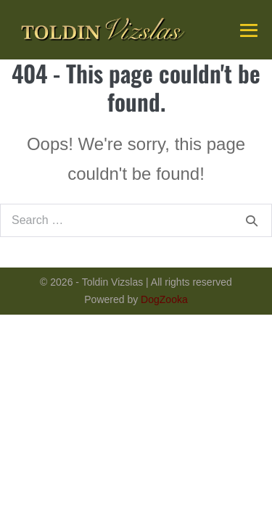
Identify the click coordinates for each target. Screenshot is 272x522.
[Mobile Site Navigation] (248, 30)
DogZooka (164, 299)
